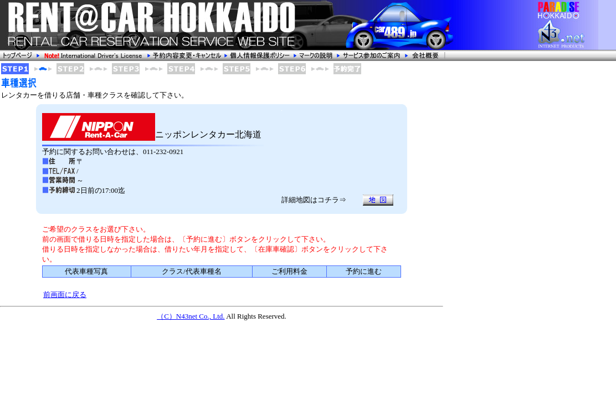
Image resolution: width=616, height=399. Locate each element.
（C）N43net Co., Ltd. (190, 316)
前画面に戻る (64, 294)
